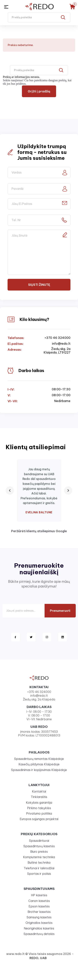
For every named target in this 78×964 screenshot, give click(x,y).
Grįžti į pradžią (39, 91)
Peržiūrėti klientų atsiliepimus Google (39, 531)
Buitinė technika (39, 862)
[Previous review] (10, 490)
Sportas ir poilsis (39, 874)
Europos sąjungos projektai (39, 819)
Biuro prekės (39, 851)
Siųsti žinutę (39, 285)
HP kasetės (39, 895)
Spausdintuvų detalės (39, 934)
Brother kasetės (39, 912)
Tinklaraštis (39, 797)
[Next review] (68, 490)
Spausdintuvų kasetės (39, 846)
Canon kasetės (39, 901)
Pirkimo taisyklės (39, 808)
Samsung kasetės (39, 917)
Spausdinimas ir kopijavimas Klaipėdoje (39, 770)
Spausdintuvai (39, 841)
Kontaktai (39, 791)
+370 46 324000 (57, 338)
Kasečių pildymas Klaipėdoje (39, 764)
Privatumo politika (39, 813)
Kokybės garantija (39, 802)
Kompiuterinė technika (39, 857)
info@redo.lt (61, 343)
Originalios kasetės (39, 923)
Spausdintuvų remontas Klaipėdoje (39, 759)
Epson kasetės (39, 906)
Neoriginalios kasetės (39, 928)
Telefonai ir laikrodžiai (39, 868)
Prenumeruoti (60, 611)
